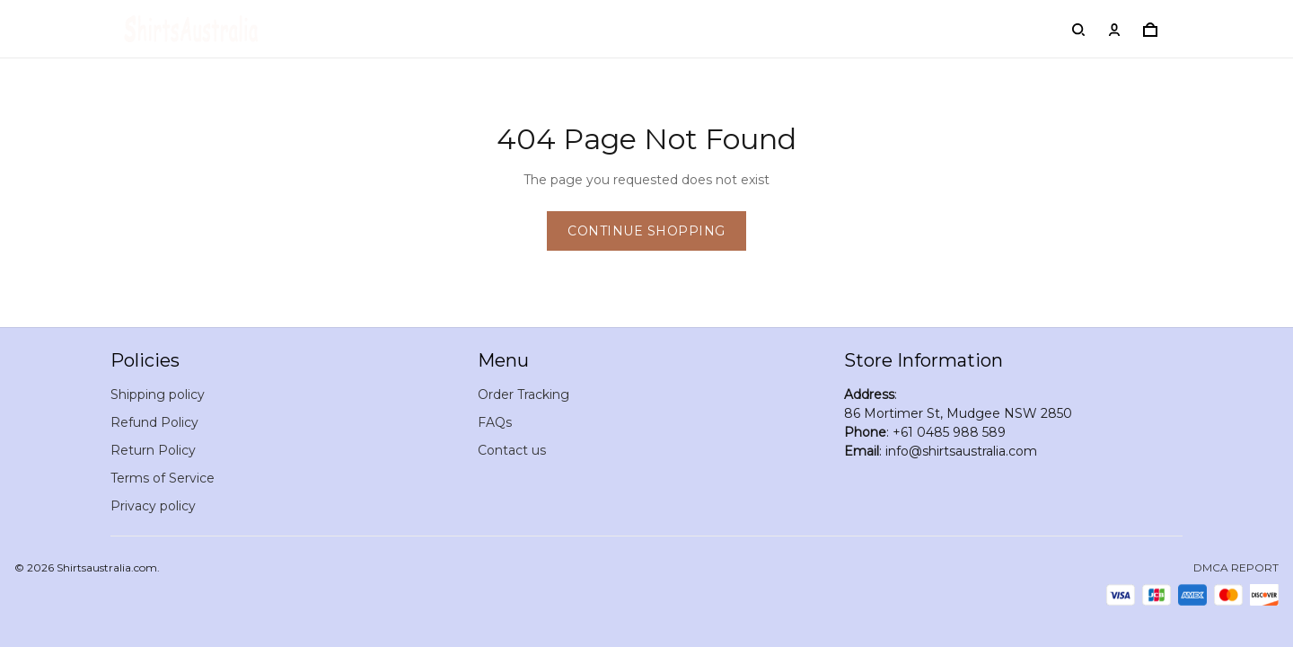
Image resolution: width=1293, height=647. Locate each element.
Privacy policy (153, 506)
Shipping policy (157, 394)
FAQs (495, 422)
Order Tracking (523, 394)
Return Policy (153, 450)
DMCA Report (1236, 567)
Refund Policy (154, 422)
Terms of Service (162, 478)
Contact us (512, 450)
